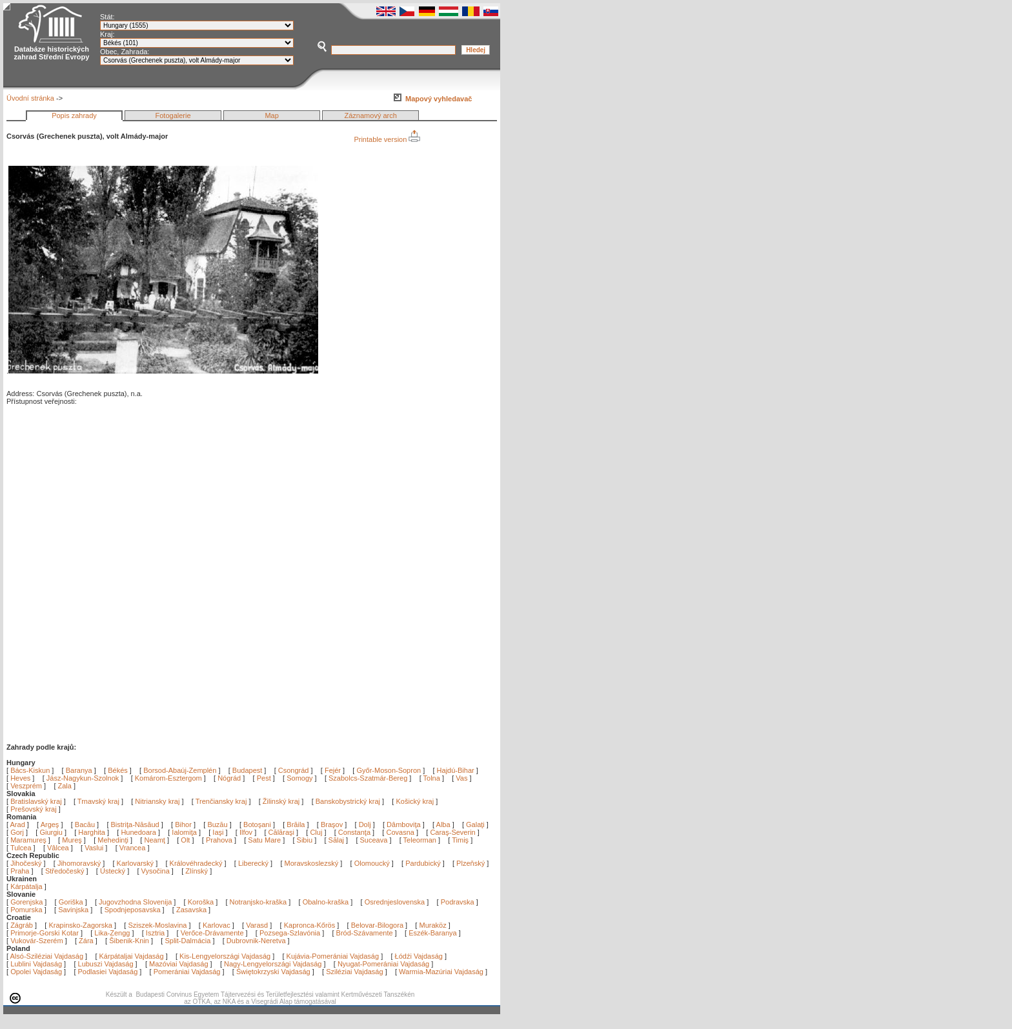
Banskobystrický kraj (348, 801)
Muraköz (432, 925)
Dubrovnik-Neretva (256, 940)
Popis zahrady (74, 115)
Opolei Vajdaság (36, 971)
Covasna (401, 832)
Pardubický (422, 863)
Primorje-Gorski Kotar (44, 933)
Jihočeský (25, 863)
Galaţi (476, 824)
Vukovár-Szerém (36, 940)
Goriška (71, 902)
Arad (18, 824)
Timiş (461, 840)
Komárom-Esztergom (168, 778)
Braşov (333, 824)
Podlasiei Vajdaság (108, 971)
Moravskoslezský (312, 863)
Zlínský (196, 871)
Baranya (79, 770)
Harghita (92, 832)
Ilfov (246, 832)
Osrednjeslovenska (395, 902)
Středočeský (65, 871)
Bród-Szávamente (364, 933)
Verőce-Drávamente (212, 933)
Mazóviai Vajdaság (178, 964)
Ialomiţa (185, 832)
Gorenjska (26, 902)
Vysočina (155, 871)
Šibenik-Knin (129, 940)
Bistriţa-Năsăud (136, 824)
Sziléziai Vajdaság (354, 971)
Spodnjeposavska (133, 910)
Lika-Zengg (112, 933)
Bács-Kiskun (30, 770)
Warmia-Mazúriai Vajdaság (441, 971)
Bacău (86, 824)
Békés (118, 770)
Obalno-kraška (326, 902)
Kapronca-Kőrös (310, 925)
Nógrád (229, 778)
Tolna (431, 778)
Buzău (218, 824)
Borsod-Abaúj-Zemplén (179, 770)
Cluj (317, 832)
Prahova (220, 840)
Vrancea (133, 848)
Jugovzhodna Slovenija (135, 902)
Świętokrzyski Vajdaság (273, 971)
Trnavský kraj (99, 801)
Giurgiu (52, 832)
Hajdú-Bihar (455, 770)
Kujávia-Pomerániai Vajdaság (333, 956)
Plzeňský (470, 863)
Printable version (387, 139)
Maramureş (29, 840)
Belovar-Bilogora (377, 925)
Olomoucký (372, 863)
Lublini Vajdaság (36, 964)
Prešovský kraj (33, 809)
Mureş (73, 840)
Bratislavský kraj (35, 801)
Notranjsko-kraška (258, 902)
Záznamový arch (371, 115)
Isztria (155, 933)
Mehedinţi (113, 840)
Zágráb (22, 925)
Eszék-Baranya (433, 933)
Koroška (201, 902)
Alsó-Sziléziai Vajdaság (47, 956)
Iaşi (218, 832)
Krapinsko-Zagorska (80, 925)
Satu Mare (265, 840)
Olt (186, 840)
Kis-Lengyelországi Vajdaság (224, 956)
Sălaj (338, 840)
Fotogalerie (173, 115)
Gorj (18, 832)
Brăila (297, 824)
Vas (461, 778)
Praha (19, 871)
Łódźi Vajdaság (419, 956)
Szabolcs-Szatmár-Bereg (368, 778)
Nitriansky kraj (157, 801)
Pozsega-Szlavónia (289, 933)
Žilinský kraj (282, 801)
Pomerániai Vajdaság (187, 971)
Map (271, 115)
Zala (65, 786)
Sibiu (306, 840)
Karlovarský (135, 863)
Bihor (184, 824)
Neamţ (155, 840)
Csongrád (293, 770)
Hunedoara (139, 832)
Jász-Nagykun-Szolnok (82, 778)
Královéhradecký (196, 863)
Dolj (366, 824)
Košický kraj (415, 801)
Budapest (247, 770)
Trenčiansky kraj (221, 801)
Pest (264, 778)
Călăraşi (282, 832)
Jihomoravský (79, 863)
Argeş (51, 824)
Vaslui (95, 848)
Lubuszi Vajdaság (106, 964)
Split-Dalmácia (187, 940)
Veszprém (26, 786)
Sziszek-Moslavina (157, 925)
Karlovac (216, 925)
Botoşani (258, 824)
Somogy (299, 778)
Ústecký (112, 871)
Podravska (457, 902)
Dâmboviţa (405, 824)
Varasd (257, 925)
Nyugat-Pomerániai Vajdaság (383, 964)
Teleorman (420, 840)
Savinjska (73, 910)
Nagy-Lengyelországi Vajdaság (272, 964)
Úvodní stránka (30, 98)
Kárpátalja (26, 886)
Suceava (375, 840)
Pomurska (27, 910)
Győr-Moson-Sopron (388, 770)
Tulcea (22, 848)
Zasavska (191, 910)
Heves (20, 778)
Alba (444, 824)
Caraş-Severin (453, 832)
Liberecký (253, 863)
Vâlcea (59, 848)
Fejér (333, 770)
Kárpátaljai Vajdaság (131, 956)
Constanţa (355, 832)
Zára (86, 940)
